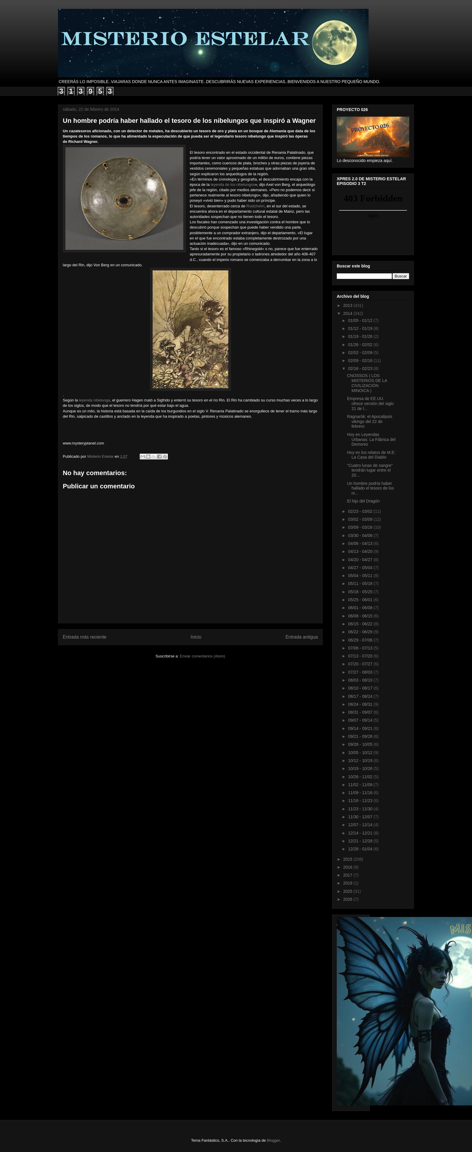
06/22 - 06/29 (360, 631)
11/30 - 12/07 (360, 816)
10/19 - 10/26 (360, 768)
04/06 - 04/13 (360, 543)
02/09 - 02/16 (360, 360)
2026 (348, 899)
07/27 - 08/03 (360, 672)
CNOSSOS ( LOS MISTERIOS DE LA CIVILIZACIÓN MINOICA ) (367, 383)
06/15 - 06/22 (360, 624)
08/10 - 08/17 (360, 688)
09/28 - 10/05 (360, 744)
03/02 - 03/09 (360, 519)
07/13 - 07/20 (360, 656)
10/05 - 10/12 (360, 752)
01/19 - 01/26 (360, 336)
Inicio (196, 636)
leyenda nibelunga (94, 400)
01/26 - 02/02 (360, 344)
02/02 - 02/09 (360, 352)
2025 (348, 891)
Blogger (273, 1140)
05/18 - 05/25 (360, 591)
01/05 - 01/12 (360, 320)
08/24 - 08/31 (360, 704)
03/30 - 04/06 (360, 535)
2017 (348, 875)
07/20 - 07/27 (360, 664)
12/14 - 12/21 (360, 833)
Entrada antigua (301, 636)
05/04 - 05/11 (360, 575)
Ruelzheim (255, 206)
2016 (348, 867)
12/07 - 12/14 (360, 824)
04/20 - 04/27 (360, 559)
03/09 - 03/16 (360, 527)
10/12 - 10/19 (360, 760)
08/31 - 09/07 (360, 712)
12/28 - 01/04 (360, 849)
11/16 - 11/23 (360, 800)
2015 (348, 859)
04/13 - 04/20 (360, 551)
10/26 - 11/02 (360, 776)
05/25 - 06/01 (360, 599)
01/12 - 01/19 (360, 328)
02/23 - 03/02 (360, 511)
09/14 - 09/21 (360, 728)
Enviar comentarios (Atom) (202, 656)
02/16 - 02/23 (360, 368)
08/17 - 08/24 (360, 696)
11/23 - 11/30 (360, 808)
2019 (348, 883)
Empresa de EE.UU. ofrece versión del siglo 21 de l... (370, 403)
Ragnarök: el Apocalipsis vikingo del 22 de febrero (369, 421)
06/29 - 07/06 (360, 640)
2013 (348, 305)
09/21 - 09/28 (360, 736)
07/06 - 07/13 (360, 648)
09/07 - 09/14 (360, 720)
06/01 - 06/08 (360, 607)
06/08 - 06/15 (360, 616)
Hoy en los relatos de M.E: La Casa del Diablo (371, 455)
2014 (348, 313)
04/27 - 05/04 (360, 567)
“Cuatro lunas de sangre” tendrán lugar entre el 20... (370, 470)
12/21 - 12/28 (360, 841)
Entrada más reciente (84, 636)
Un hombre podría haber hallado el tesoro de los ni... (370, 488)
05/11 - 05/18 (360, 583)
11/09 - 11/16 (360, 792)
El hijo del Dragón (363, 501)
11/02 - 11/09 (360, 784)
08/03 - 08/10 (360, 680)
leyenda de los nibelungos (233, 184)
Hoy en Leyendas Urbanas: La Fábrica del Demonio (371, 439)
